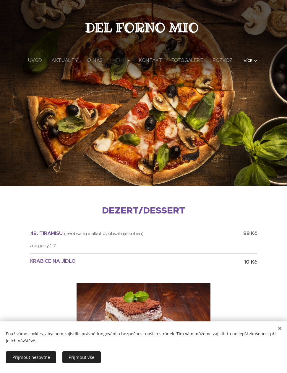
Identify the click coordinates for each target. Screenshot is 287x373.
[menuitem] (48, 60)
